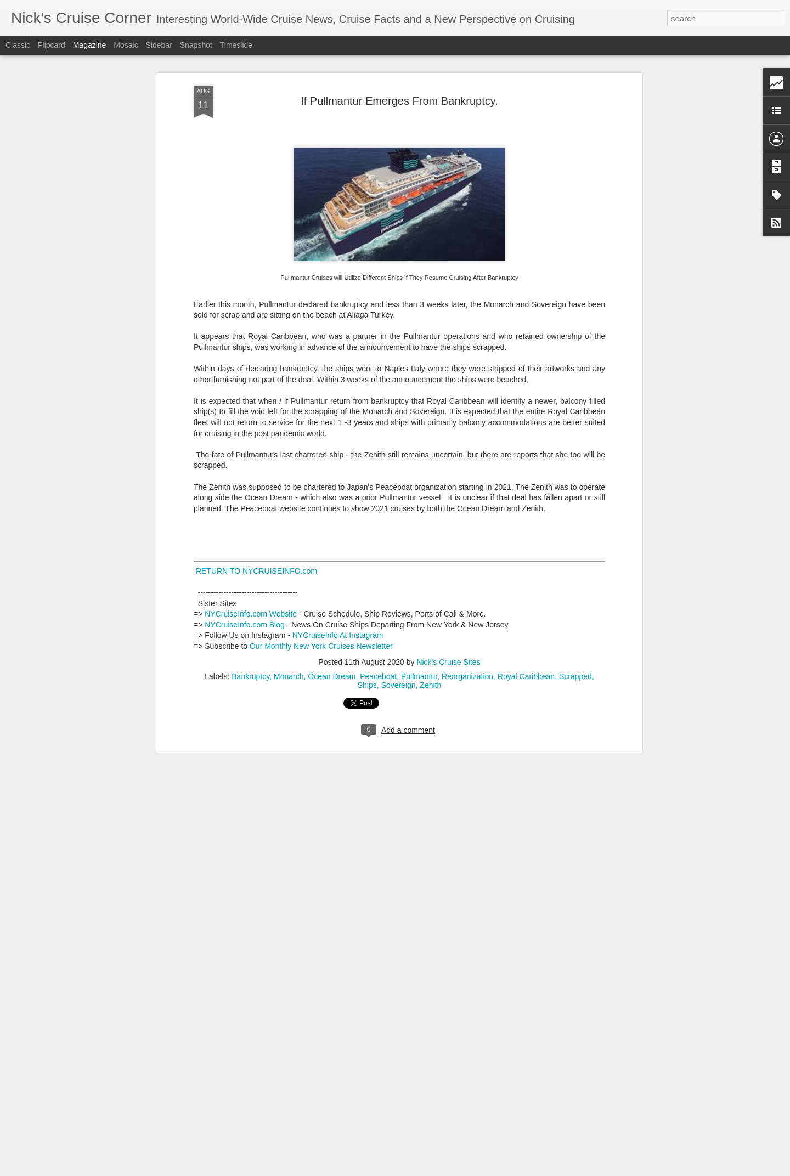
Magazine (89, 45)
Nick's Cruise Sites (448, 617)
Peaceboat (378, 631)
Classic (17, 45)
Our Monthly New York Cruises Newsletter (321, 601)
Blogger (429, 1170)
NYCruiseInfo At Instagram (337, 590)
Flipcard (51, 45)
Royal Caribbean (526, 631)
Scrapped (575, 631)
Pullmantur (419, 631)
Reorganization (467, 631)
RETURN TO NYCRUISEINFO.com (255, 526)
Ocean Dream (332, 631)
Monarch (288, 631)
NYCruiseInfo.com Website (251, 569)
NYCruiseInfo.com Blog (245, 580)
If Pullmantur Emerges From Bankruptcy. (399, 56)
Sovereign (398, 640)
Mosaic (126, 45)
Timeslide (236, 45)
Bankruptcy (250, 631)
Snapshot (196, 45)
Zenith (430, 640)
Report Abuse (461, 1170)
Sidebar (159, 45)
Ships (367, 640)
